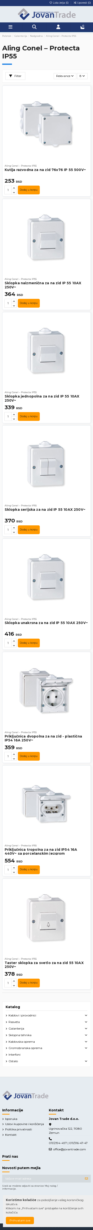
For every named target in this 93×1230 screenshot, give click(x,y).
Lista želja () (59, 2)
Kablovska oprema (22, 1041)
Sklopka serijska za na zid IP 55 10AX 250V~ (45, 509)
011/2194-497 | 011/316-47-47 (68, 1143)
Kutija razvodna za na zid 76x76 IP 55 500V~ (45, 170)
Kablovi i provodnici (22, 1015)
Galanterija (16, 1028)
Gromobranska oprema (25, 1048)
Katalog (13, 1007)
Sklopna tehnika (20, 1035)
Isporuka (11, 1119)
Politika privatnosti (18, 1129)
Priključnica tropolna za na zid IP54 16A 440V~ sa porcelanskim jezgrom (41, 851)
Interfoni (15, 1054)
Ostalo (13, 1061)
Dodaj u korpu (29, 189)
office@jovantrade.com (69, 1149)
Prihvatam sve (20, 1220)
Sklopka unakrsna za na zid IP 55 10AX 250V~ (46, 623)
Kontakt (11, 1134)
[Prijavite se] (86, 1179)
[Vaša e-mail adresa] (42, 1179)
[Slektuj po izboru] (65, 76)
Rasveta (14, 1022)
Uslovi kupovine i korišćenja (24, 1124)
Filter (15, 76)
